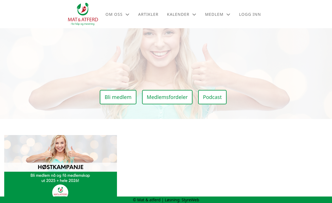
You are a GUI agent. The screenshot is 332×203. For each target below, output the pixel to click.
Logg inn (250, 14)
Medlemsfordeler (167, 97)
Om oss (117, 14)
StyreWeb (190, 199)
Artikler (148, 14)
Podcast (212, 97)
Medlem (218, 14)
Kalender (182, 14)
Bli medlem (118, 97)
